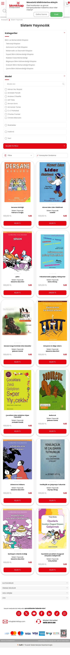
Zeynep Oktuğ (52, 490)
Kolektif (52, 213)
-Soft (20, 645)
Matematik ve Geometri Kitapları (19, 51)
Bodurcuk (52, 415)
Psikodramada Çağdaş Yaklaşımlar (53, 277)
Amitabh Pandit (17, 422)
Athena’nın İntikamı (17, 485)
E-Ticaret (26, 645)
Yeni (8, 138)
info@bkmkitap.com (16, 621)
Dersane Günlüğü (17, 207)
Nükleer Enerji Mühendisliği (17, 58)
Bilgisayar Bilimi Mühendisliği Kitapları (21, 61)
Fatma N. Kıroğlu (17, 213)
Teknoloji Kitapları (13, 43)
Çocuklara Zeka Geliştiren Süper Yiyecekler (17, 416)
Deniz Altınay (52, 282)
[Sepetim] (67, 4)
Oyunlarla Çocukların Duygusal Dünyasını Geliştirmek (52, 555)
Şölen (17, 277)
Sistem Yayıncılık (17, 211)
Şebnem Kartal (17, 351)
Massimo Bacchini (17, 282)
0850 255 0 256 (49, 623)
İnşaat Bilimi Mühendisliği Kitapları (20, 54)
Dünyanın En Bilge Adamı (52, 346)
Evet (56, 14)
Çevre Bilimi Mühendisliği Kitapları (20, 68)
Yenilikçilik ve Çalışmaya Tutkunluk (52, 485)
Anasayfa (4, 20)
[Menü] (2, 3)
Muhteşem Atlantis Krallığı (17, 554)
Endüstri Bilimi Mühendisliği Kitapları (20, 65)
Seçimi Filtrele (35, 146)
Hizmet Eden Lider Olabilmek (52, 207)
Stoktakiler (10, 125)
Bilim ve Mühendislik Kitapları (17, 40)
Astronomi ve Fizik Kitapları (17, 47)
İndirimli (9, 132)
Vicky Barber (52, 561)
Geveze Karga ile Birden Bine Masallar (17, 346)
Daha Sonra (41, 14)
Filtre (18, 155)
